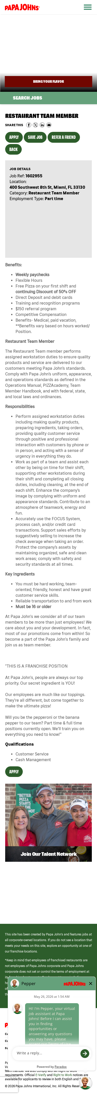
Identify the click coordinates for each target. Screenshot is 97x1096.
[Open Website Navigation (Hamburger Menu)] (86, 13)
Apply (14, 137)
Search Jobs (27, 98)
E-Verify (40, 1075)
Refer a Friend (64, 137)
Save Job (35, 137)
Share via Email (48, 124)
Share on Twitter (35, 124)
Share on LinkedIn (42, 124)
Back (13, 149)
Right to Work (62, 1075)
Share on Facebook (28, 124)
